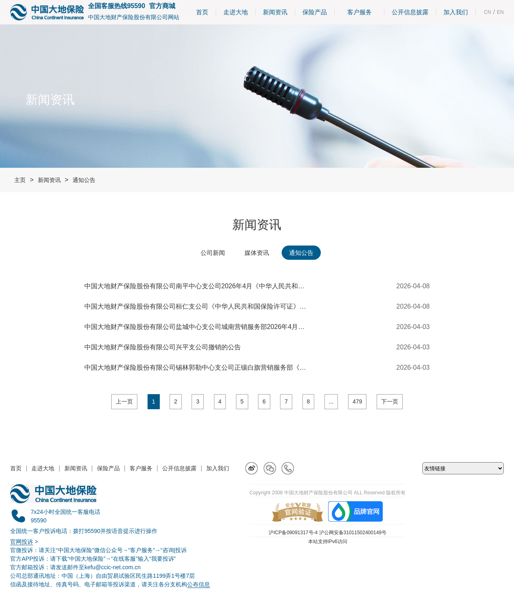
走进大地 (235, 12)
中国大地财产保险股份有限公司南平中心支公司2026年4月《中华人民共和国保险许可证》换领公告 (196, 286)
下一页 (389, 401)
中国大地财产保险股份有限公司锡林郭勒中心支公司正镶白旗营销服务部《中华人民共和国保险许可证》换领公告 (196, 367)
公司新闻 (213, 252)
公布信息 (198, 584)
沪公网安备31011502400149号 (352, 532)
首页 (202, 12)
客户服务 (359, 12)
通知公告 (84, 180)
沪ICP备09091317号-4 (293, 532)
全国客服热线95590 (117, 5)
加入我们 (455, 12)
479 (357, 401)
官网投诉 (21, 541)
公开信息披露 (410, 12)
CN (487, 12)
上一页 (124, 401)
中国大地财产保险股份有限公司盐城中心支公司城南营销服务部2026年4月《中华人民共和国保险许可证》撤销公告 (196, 326)
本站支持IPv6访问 (327, 541)
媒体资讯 (257, 252)
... (331, 401)
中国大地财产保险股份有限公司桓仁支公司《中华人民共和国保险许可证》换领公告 (196, 306)
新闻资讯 (275, 12)
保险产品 (314, 12)
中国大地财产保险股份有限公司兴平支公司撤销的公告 (162, 347)
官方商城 (162, 5)
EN (500, 12)
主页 (20, 180)
